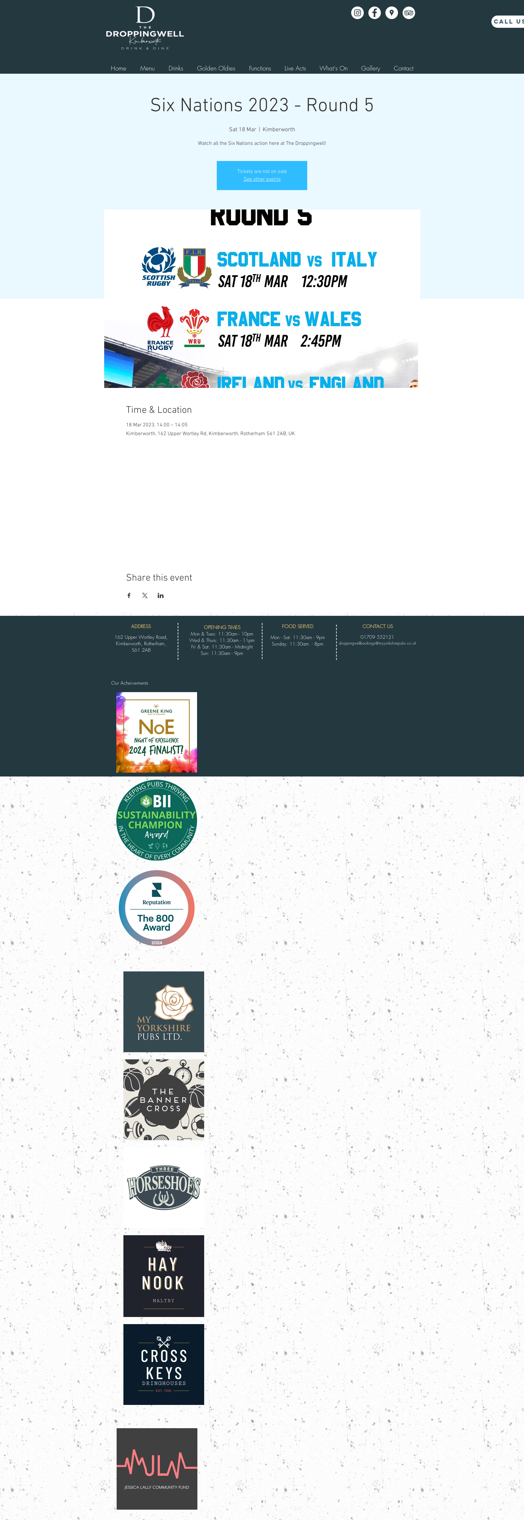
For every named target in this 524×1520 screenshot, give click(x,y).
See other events (262, 179)
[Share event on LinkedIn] (161, 595)
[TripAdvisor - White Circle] (409, 12)
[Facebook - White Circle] (374, 12)
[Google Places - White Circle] (391, 12)
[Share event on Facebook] (129, 595)
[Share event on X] (145, 595)
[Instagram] (357, 12)
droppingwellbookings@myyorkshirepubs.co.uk (377, 643)
